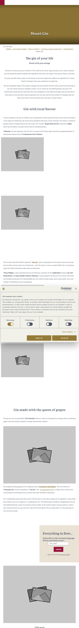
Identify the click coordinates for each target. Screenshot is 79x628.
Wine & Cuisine (33, 49)
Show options (67, 332)
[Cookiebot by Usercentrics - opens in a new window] (62, 288)
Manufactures (68, 49)
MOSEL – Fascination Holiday (16, 49)
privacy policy (65, 555)
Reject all (39, 338)
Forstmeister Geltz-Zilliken (47, 487)
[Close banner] (76, 289)
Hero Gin (35, 262)
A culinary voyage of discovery (51, 49)
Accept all (64, 338)
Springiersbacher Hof (47, 490)
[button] (2, 2)
